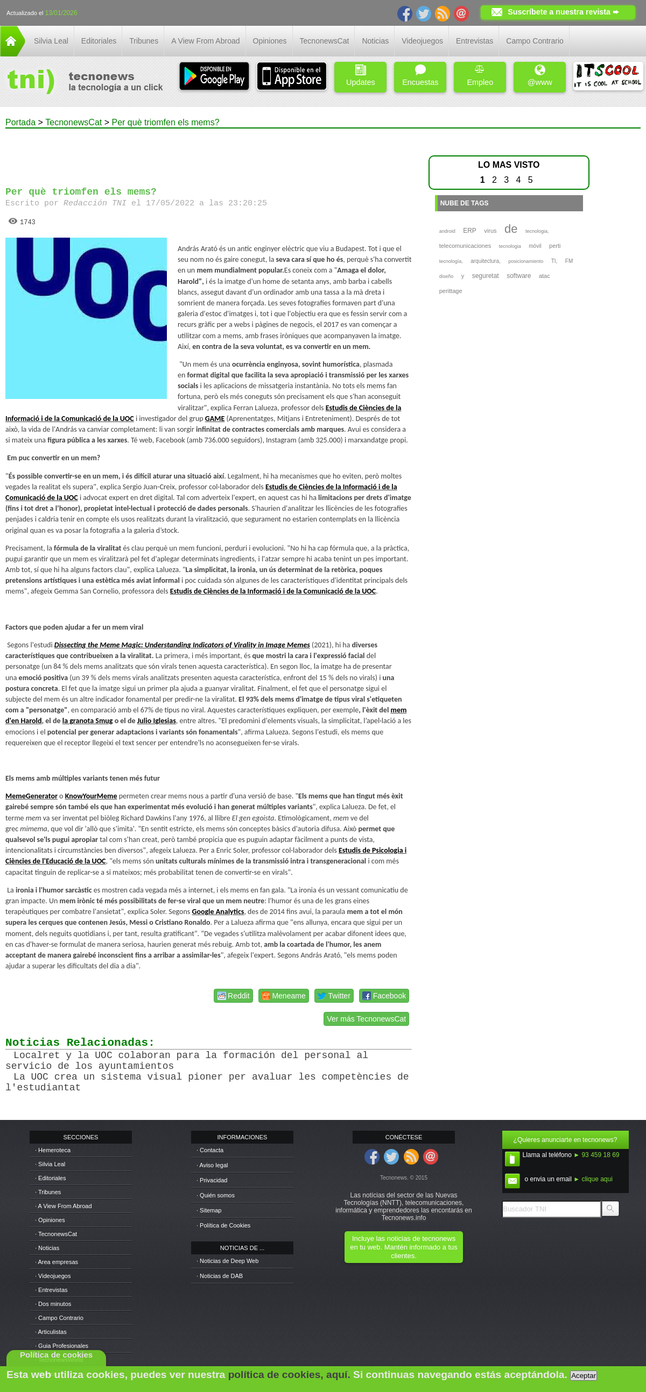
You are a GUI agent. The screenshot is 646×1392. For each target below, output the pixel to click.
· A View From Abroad (63, 1206)
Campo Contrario (535, 41)
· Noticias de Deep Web (227, 1261)
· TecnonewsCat (56, 1234)
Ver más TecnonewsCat (366, 1019)
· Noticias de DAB (219, 1276)
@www (540, 76)
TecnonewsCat (324, 41)
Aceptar (583, 1376)
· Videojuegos (53, 1276)
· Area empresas (56, 1262)
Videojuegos (422, 41)
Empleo (480, 76)
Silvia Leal (51, 41)
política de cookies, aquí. (289, 1374)
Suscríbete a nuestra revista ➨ (563, 12)
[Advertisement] (209, 153)
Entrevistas (474, 41)
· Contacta (209, 1150)
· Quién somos (215, 1195)
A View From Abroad (205, 41)
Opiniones (270, 41)
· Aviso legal (212, 1165)
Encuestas (420, 76)
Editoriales (98, 41)
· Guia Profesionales (61, 1346)
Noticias (375, 41)
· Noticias (47, 1248)
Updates (360, 76)
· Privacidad (211, 1180)
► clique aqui (593, 1179)
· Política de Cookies (223, 1225)
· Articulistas (51, 1332)
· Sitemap (208, 1210)
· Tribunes (48, 1192)
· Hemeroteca (53, 1150)
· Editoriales (50, 1178)
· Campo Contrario (59, 1318)
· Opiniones (50, 1220)
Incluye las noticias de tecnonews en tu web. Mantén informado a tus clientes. (403, 1247)
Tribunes (143, 41)
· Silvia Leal (50, 1164)
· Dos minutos (53, 1304)
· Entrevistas (51, 1290)
